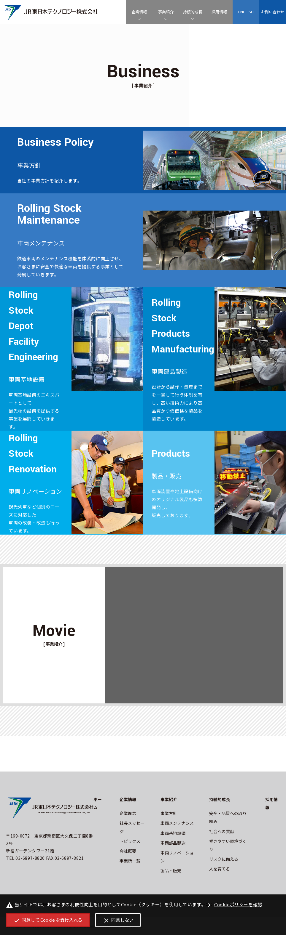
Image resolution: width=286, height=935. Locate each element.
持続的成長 (192, 12)
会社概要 (128, 851)
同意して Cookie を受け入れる (48, 920)
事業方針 (169, 813)
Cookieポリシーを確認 (234, 905)
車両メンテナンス (177, 823)
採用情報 (219, 12)
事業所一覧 (130, 861)
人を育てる (219, 869)
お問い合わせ (272, 12)
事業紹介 (166, 12)
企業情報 (139, 12)
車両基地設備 (173, 833)
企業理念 (128, 813)
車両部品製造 (173, 843)
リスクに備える (223, 859)
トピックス (130, 841)
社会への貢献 (221, 831)
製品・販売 (171, 870)
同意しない (118, 920)
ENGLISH (246, 12)
